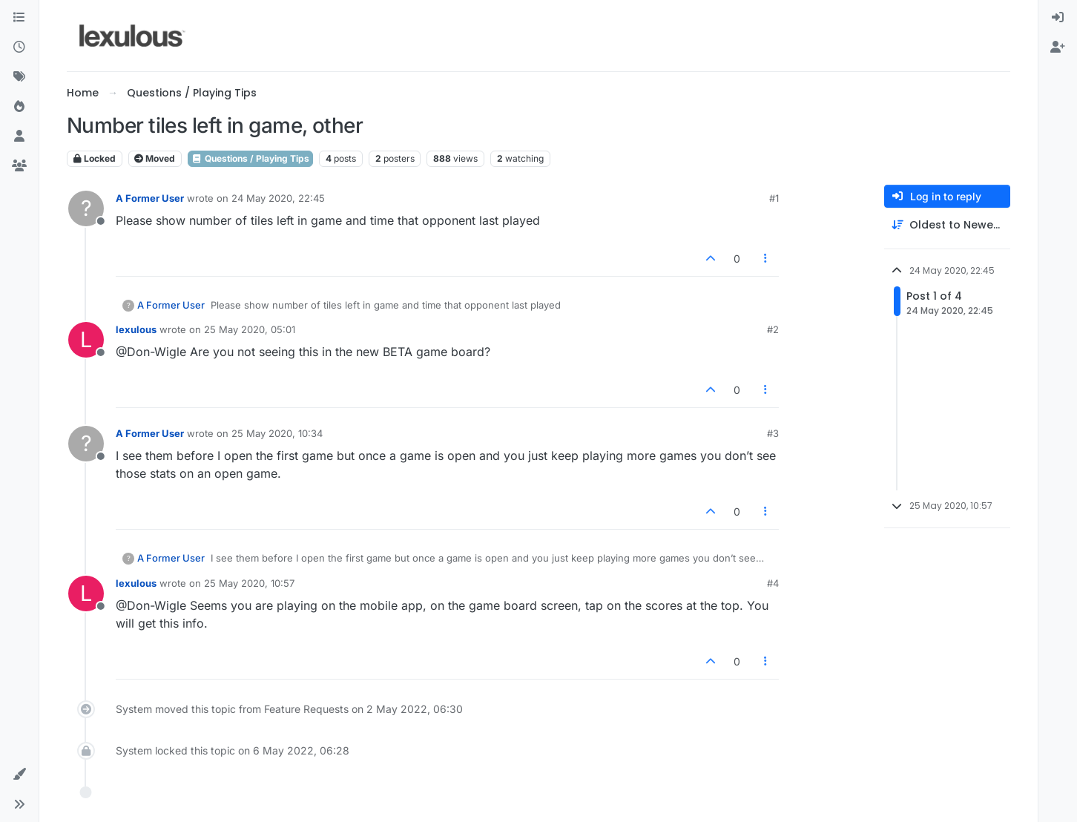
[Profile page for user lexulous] (86, 340)
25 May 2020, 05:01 (249, 329)
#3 (773, 433)
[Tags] (19, 77)
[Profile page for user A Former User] (86, 208)
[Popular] (19, 107)
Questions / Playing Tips (250, 158)
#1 (774, 198)
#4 (773, 583)
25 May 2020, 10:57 (249, 583)
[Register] (1057, 47)
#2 (773, 329)
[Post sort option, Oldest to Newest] (947, 225)
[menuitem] (1057, 18)
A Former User (150, 198)
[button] (19, 774)
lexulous (136, 329)
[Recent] (19, 47)
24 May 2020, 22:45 (278, 198)
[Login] (1057, 18)
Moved (154, 158)
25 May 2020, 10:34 (277, 433)
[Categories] (19, 18)
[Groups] (19, 166)
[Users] (19, 136)
